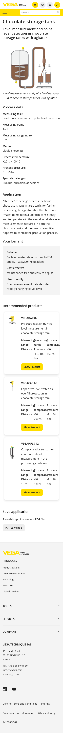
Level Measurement (14, 573)
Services (9, 619)
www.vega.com (11, 674)
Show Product (32, 366)
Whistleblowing (46, 713)
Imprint (45, 703)
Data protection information (18, 713)
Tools (7, 606)
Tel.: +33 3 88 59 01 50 (15, 665)
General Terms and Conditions (20, 703)
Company (9, 631)
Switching (8, 579)
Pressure (8, 585)
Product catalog (11, 567)
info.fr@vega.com (12, 670)
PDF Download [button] (13, 527)
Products (10, 561)
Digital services (11, 591)
